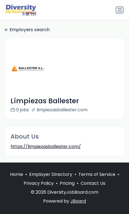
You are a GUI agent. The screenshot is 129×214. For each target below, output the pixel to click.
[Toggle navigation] (119, 10)
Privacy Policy (39, 189)
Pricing (67, 189)
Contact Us (93, 189)
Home (16, 180)
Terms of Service (96, 180)
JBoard (78, 207)
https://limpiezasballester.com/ (46, 146)
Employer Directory (50, 180)
